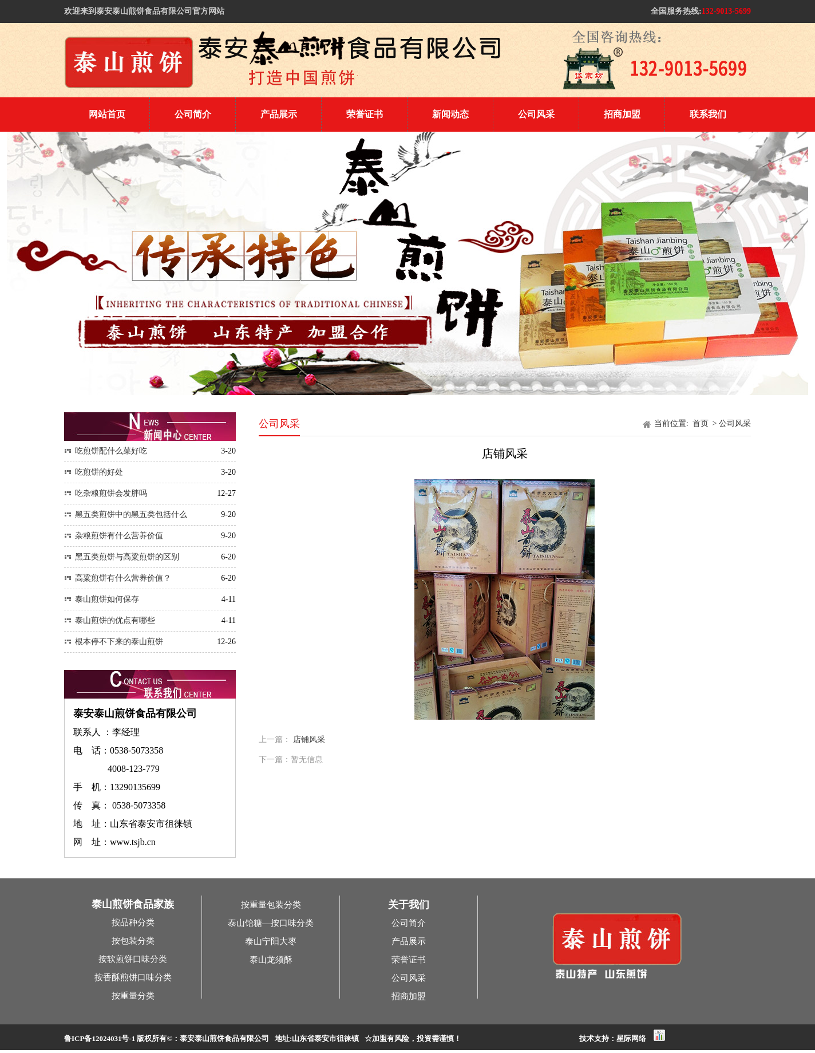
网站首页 (107, 114)
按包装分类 (133, 940)
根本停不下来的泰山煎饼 (113, 641)
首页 (702, 423)
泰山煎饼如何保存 (101, 599)
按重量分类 (133, 995)
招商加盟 (622, 114)
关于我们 (408, 904)
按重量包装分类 (271, 904)
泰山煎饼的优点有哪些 (109, 620)
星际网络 (631, 1038)
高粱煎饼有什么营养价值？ (117, 578)
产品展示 (278, 114)
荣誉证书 (364, 114)
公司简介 (193, 114)
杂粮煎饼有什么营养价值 (113, 535)
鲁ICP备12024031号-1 (99, 1038)
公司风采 (536, 114)
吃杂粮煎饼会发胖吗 (105, 493)
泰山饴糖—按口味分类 (271, 923)
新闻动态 (450, 114)
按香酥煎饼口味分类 (133, 977)
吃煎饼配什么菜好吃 (105, 451)
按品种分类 (133, 922)
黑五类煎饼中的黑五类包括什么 (125, 514)
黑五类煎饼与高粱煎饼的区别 (121, 557)
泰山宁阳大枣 (270, 941)
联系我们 (708, 114)
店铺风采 (309, 739)
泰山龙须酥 (271, 959)
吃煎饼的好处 (93, 472)
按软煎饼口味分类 (132, 959)
